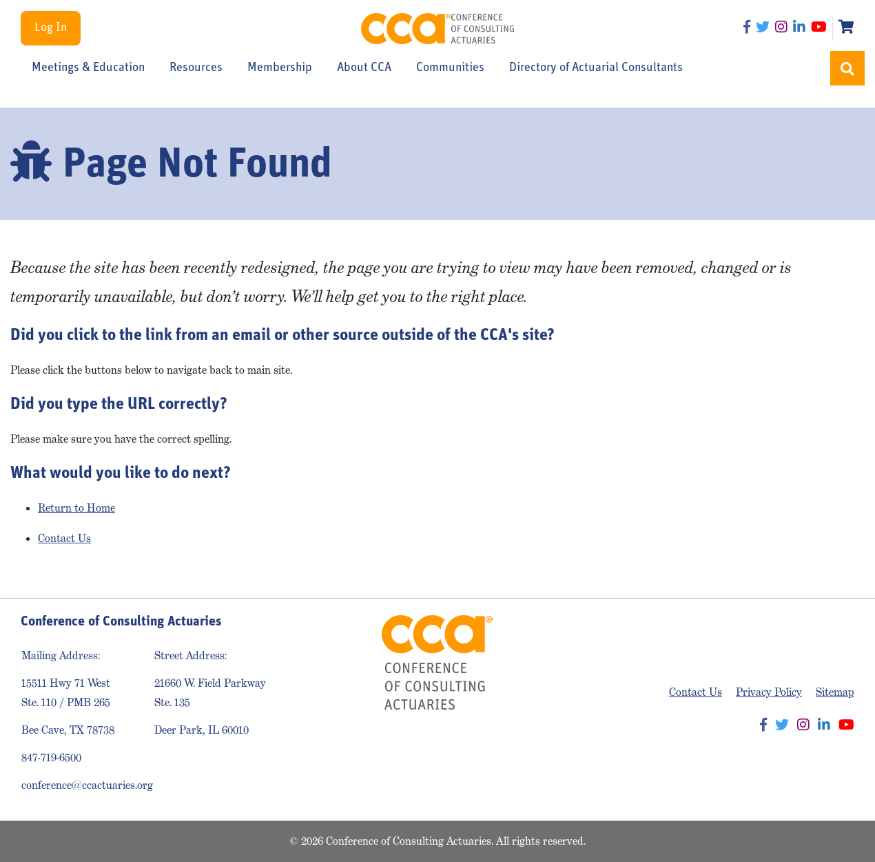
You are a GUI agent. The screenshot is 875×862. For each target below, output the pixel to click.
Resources (196, 68)
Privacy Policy (769, 692)
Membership (279, 68)
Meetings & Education (88, 68)
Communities (450, 68)
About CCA (364, 68)
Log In (50, 27)
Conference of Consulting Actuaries (437, 28)
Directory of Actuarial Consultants (596, 68)
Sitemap (835, 692)
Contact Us (64, 538)
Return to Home (76, 508)
